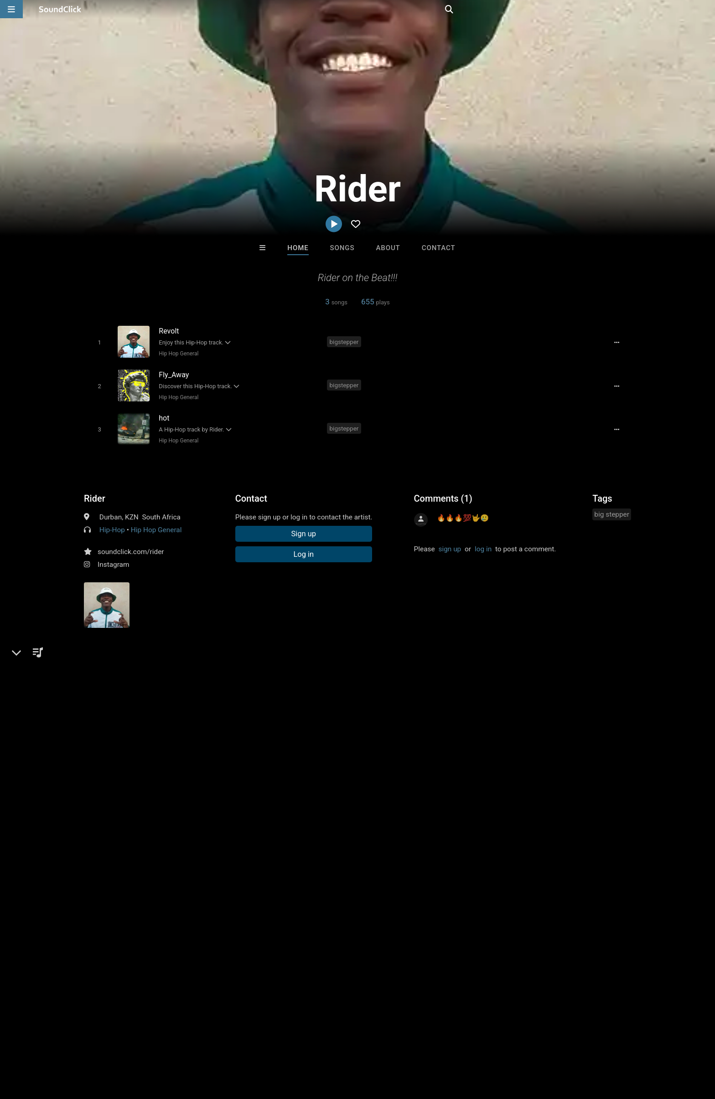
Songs (342, 248)
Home (297, 248)
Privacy (233, 1045)
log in (483, 544)
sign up (449, 544)
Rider (94, 493)
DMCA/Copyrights (185, 1045)
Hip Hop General (177, 353)
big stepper (611, 509)
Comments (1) (443, 493)
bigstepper (345, 341)
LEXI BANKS (320, 905)
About (388, 248)
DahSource (395, 905)
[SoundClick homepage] (60, 9)
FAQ (53, 1045)
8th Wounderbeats (470, 905)
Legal (261, 1045)
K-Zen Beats (244, 905)
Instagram (113, 559)
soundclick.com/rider (131, 547)
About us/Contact (96, 1045)
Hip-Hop (112, 525)
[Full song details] (619, 342)
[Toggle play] (97, 342)
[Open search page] (706, 9)
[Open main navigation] (11, 9)
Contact (439, 248)
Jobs (140, 1045)
